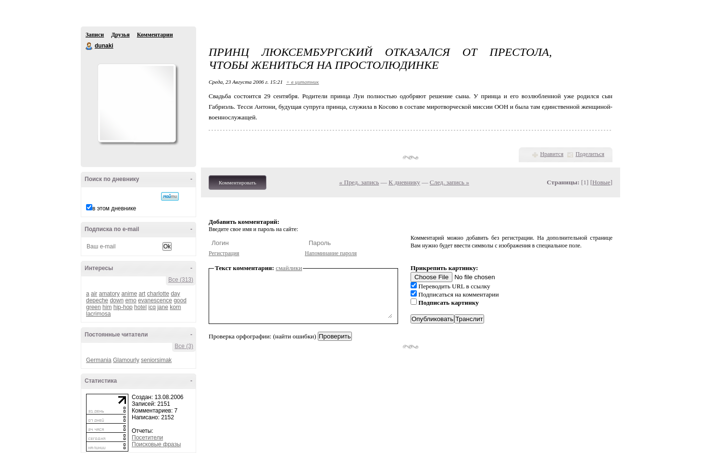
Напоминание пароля (331, 253)
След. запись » (449, 182)
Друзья (120, 34)
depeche (97, 300)
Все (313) (180, 279)
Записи (95, 34)
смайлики (289, 268)
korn (175, 307)
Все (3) (184, 346)
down (117, 300)
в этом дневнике (114, 208)
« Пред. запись (359, 182)
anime (129, 293)
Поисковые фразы (156, 444)
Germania (99, 360)
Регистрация (224, 253)
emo (130, 300)
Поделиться (589, 154)
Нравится (551, 154)
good (180, 300)
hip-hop (123, 307)
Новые (601, 182)
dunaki (89, 46)
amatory (109, 293)
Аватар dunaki (136, 103)
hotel (140, 307)
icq (151, 307)
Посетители (147, 437)
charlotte (158, 293)
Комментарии (155, 34)
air (94, 293)
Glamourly (126, 360)
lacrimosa (98, 314)
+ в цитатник (302, 82)
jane (162, 307)
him (107, 307)
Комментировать (237, 182)
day (175, 293)
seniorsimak (156, 360)
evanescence (155, 300)
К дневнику (404, 182)
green (93, 307)
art (141, 293)
